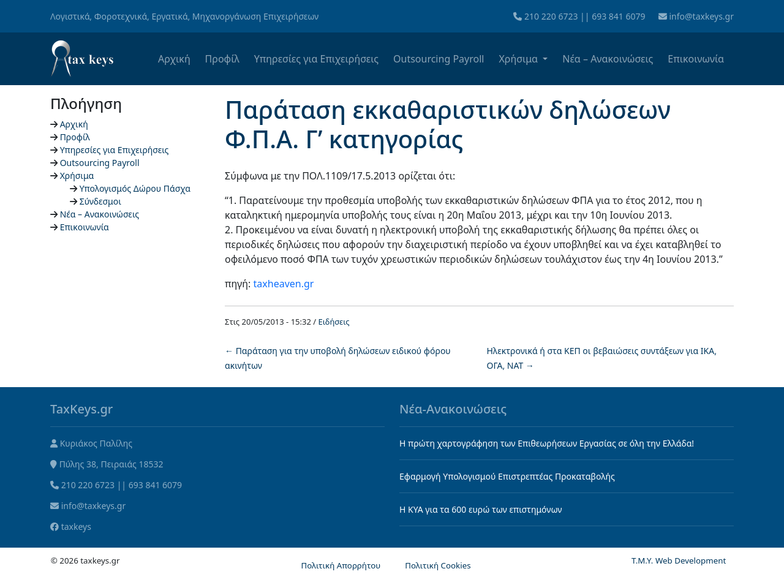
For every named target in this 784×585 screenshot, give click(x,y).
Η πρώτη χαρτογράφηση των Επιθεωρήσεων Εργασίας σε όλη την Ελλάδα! (546, 443)
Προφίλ (222, 59)
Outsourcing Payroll (438, 59)
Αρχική (174, 59)
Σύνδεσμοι (100, 201)
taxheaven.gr (284, 283)
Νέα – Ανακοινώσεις (607, 59)
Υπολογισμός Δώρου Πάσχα (135, 188)
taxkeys (76, 526)
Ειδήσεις (334, 321)
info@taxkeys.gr (701, 16)
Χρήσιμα (519, 59)
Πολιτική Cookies (437, 565)
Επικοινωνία (696, 59)
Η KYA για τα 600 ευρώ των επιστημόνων (480, 509)
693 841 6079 (618, 16)
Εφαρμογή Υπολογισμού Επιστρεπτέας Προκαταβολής (507, 476)
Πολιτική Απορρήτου (340, 565)
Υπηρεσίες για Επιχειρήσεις (316, 59)
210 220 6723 (551, 16)
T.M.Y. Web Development (678, 560)
